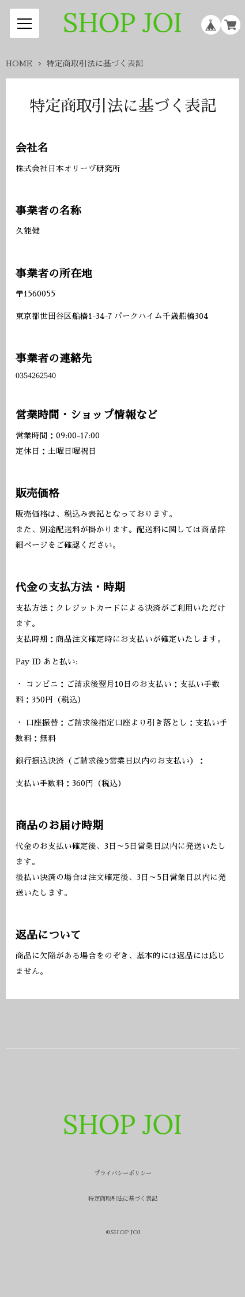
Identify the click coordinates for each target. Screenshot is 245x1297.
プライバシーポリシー (123, 1173)
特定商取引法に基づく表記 (122, 1199)
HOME (19, 63)
